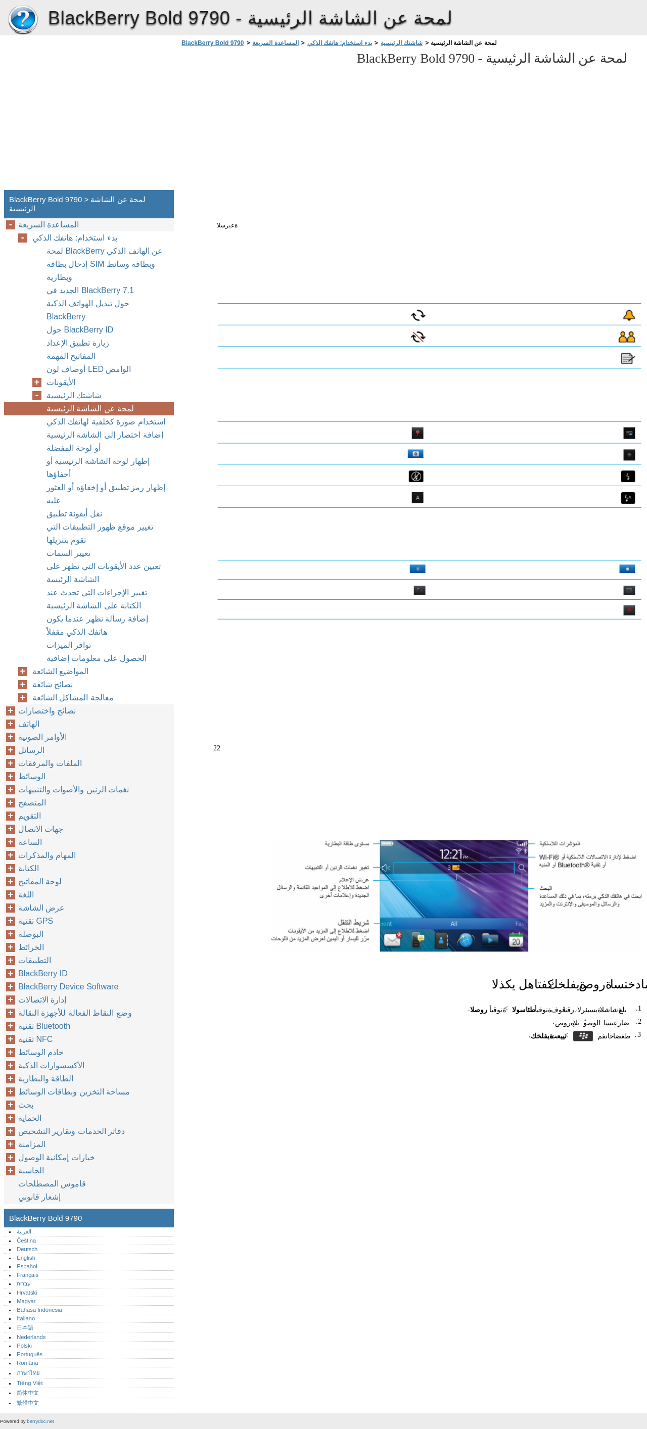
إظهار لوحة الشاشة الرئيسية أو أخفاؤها (98, 468)
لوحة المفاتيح (40, 881)
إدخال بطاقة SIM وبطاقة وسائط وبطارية (101, 270)
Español (27, 1266)
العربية (24, 1231)
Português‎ (29, 1354)
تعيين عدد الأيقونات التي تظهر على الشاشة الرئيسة (104, 573)
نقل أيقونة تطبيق (74, 513)
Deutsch (27, 1249)
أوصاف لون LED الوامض (89, 369)
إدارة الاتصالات (42, 999)
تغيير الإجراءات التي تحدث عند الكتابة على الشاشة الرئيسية (97, 599)
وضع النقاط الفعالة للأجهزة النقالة (75, 1013)
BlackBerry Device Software (68, 986)
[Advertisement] (264, 121)
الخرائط (31, 947)
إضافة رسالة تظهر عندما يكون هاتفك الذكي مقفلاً (97, 625)
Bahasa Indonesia (39, 1310)
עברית (24, 1283)
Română (27, 1363)
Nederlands (31, 1337)
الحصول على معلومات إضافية (97, 658)
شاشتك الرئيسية (402, 42)
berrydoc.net (40, 1421)
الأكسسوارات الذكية (51, 1065)
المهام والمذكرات (47, 855)
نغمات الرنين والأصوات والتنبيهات (73, 789)
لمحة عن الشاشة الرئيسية (90, 408)
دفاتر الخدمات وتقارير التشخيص (71, 1131)
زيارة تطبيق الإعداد (78, 343)
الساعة (30, 842)
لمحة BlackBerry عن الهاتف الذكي (105, 251)
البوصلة (30, 934)
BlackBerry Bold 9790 (23, 20)
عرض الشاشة (41, 907)
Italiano (26, 1318)
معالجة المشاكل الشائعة (73, 697)
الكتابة (28, 868)
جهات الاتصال (40, 829)
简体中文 (28, 1393)
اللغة (26, 894)
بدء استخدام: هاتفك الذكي (339, 42)
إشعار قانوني (39, 1197)
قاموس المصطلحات (52, 1183)
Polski (24, 1346)
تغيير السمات (68, 553)
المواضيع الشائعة (60, 671)
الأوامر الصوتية (42, 737)
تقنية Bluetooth (44, 1026)
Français (27, 1275)
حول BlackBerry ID (80, 329)
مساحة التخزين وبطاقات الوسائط (74, 1091)
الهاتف (28, 724)
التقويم (29, 816)
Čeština (26, 1240)
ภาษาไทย (28, 1373)
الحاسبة (31, 1170)
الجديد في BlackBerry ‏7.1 (90, 290)
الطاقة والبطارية (45, 1078)
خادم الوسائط (41, 1052)
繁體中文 (28, 1403)
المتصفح (32, 802)
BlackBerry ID (43, 973)
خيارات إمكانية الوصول (56, 1157)
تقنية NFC (35, 1039)
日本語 (25, 1327)
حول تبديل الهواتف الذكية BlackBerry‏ (88, 310)
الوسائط (31, 776)
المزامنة (31, 1144)
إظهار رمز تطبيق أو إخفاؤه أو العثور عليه (106, 494)
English (26, 1258)
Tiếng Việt (29, 1383)
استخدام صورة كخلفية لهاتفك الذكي (106, 421)
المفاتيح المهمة (71, 356)
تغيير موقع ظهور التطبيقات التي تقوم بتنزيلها (100, 533)
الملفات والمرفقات (50, 763)
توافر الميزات (69, 645)
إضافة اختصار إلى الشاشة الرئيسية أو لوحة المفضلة (105, 441)
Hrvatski (27, 1293)
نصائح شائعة (52, 684)
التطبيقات (34, 960)
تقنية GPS (35, 921)
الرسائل (31, 750)
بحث (25, 1105)
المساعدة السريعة (275, 42)
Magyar (26, 1301)
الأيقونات (61, 382)
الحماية (29, 1118)
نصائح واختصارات (47, 710)
